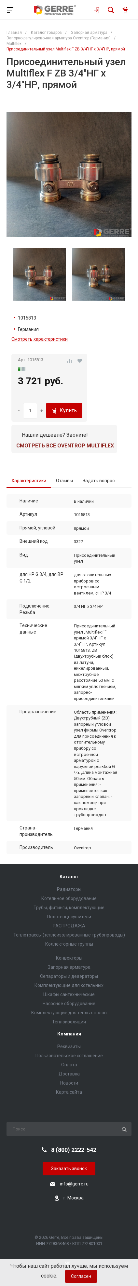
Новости (69, 1083)
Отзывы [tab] (64, 480)
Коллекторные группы (69, 944)
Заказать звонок (69, 1168)
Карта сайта (69, 1092)
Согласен (81, 1276)
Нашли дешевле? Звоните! (55, 435)
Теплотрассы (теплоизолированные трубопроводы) (69, 934)
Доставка (69, 1073)
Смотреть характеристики (39, 339)
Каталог (69, 877)
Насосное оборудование (69, 1003)
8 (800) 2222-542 (73, 1149)
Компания (69, 1034)
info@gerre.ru (74, 1183)
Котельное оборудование (69, 898)
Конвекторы (69, 958)
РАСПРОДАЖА (69, 925)
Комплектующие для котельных (69, 985)
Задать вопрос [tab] (99, 480)
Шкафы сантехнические (69, 994)
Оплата (69, 1064)
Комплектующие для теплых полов (69, 1012)
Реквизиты (69, 1046)
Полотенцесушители (69, 916)
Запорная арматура (69, 967)
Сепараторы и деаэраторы (69, 976)
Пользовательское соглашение (69, 1055)
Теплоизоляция (69, 1021)
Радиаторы (69, 889)
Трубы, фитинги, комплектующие (69, 907)
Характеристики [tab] (28, 480)
